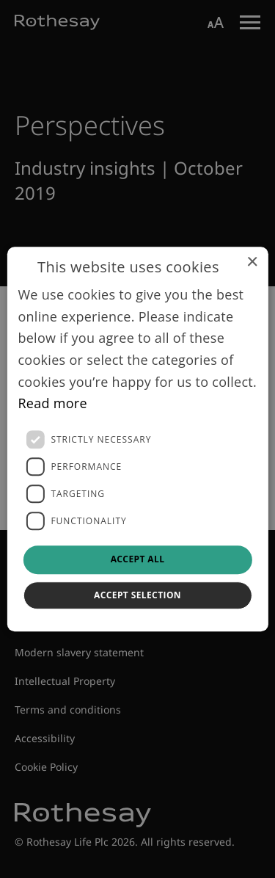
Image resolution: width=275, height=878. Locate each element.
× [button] (251, 262)
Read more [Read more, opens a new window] (52, 404)
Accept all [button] (138, 559)
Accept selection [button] (137, 595)
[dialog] (137, 439)
